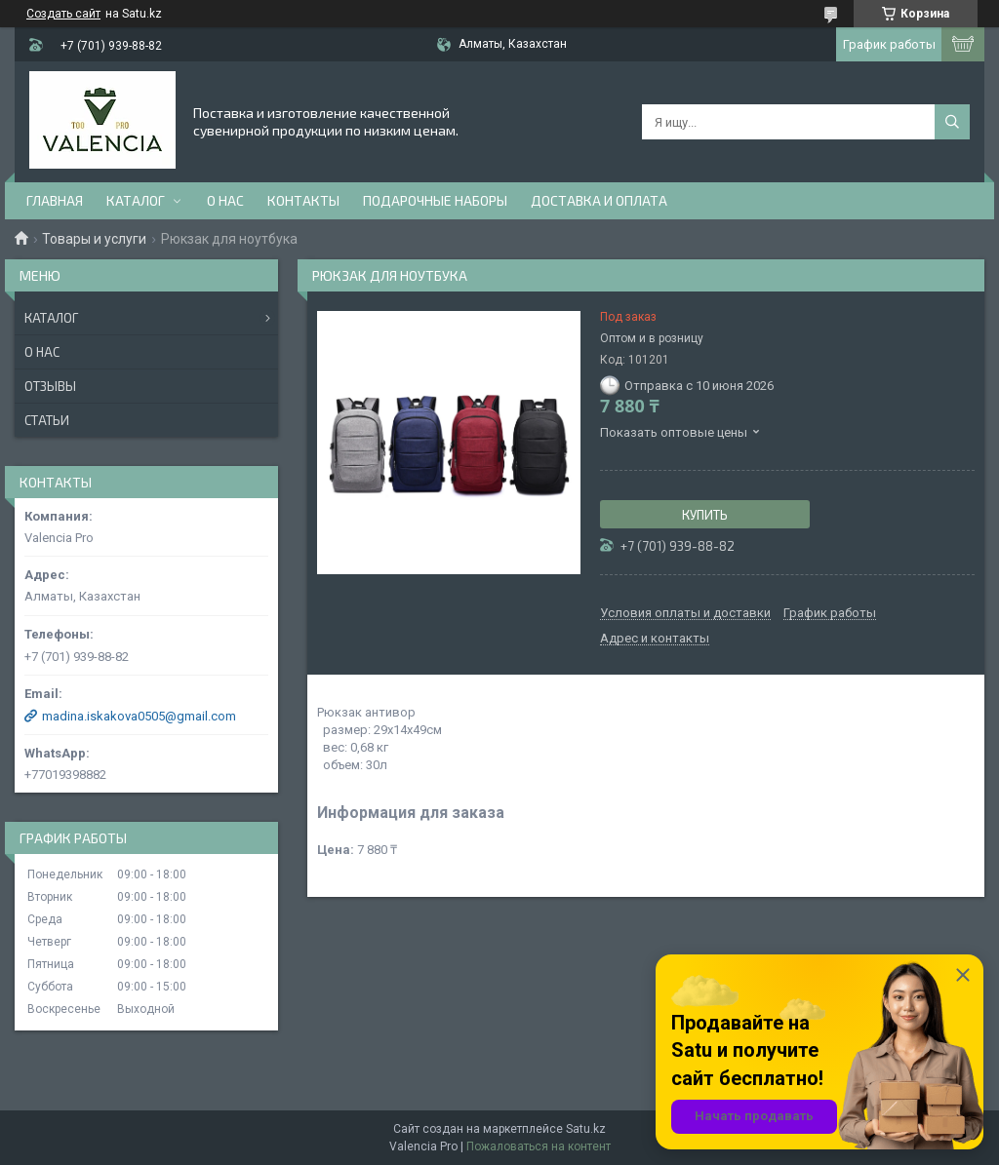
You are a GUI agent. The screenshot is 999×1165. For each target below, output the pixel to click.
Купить (705, 515)
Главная (54, 200)
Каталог (135, 200)
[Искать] (952, 121)
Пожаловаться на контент (538, 1146)
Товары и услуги (94, 239)
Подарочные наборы (435, 200)
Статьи (46, 420)
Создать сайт (63, 13)
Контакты (303, 200)
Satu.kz (586, 1129)
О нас (225, 200)
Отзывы (50, 386)
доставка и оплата (599, 200)
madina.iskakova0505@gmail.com (139, 716)
